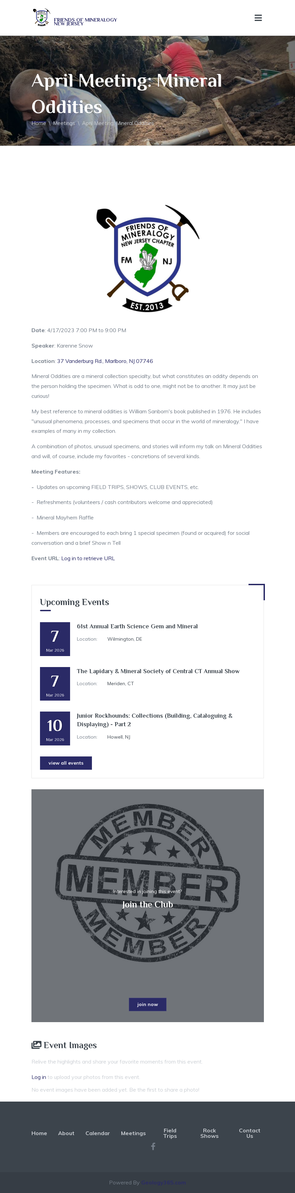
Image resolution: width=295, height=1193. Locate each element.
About (66, 1133)
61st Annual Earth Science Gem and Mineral (137, 626)
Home (38, 123)
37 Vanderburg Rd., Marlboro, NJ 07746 (105, 360)
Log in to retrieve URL (88, 558)
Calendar (97, 1133)
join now (147, 1004)
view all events (66, 763)
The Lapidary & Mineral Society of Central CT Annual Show (158, 671)
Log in (38, 1076)
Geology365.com (163, 1182)
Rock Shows (209, 1133)
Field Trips (170, 1133)
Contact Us (249, 1133)
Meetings (64, 123)
